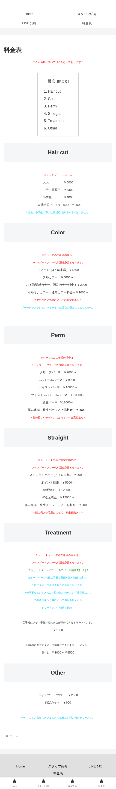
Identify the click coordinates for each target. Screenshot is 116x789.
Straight (54, 114)
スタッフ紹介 (58, 767)
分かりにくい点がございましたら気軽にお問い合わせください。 (58, 718)
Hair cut (54, 91)
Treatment (58, 121)
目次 (51, 81)
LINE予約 (95, 767)
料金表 (58, 774)
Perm (52, 106)
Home (20, 767)
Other (52, 129)
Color (52, 99)
